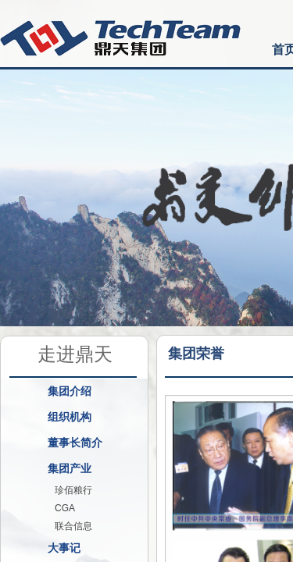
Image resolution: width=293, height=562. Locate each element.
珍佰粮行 (73, 490)
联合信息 (73, 526)
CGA (65, 508)
